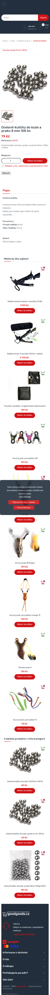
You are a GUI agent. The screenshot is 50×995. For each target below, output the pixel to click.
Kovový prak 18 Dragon (25, 563)
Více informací (25, 497)
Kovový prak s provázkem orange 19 (25, 615)
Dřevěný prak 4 (25, 667)
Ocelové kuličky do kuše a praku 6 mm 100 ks (25, 834)
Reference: (6, 140)
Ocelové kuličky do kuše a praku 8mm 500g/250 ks (25, 886)
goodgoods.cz (22, 986)
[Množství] (11, 160)
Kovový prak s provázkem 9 (25, 720)
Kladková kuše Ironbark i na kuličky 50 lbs (25, 301)
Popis (6, 190)
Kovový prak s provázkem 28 (25, 458)
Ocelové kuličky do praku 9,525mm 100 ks (25, 781)
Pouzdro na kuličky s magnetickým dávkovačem (25, 406)
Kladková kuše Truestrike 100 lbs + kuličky (25, 354)
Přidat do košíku (35, 161)
